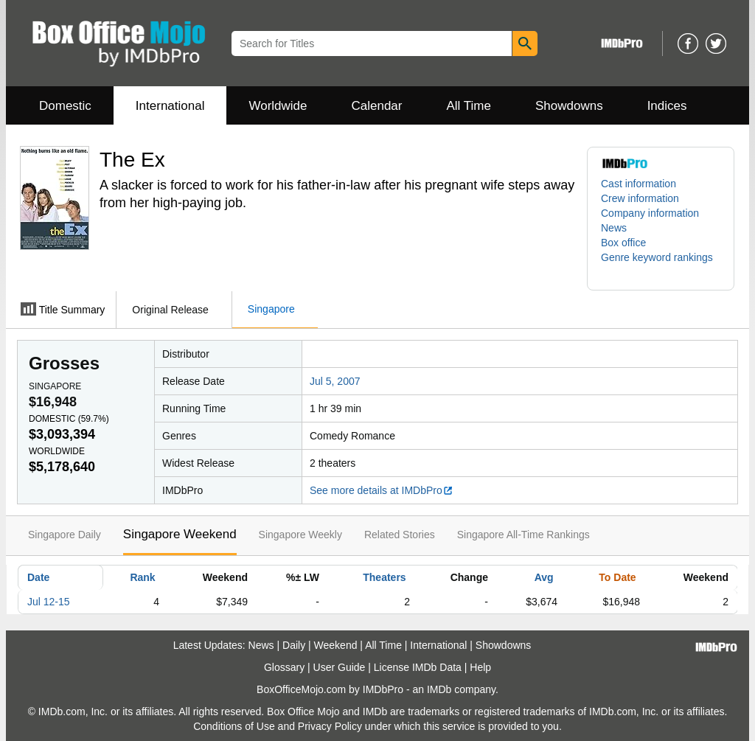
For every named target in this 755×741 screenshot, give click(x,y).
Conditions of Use (234, 726)
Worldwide (277, 106)
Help (480, 667)
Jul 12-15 (48, 602)
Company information (650, 213)
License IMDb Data (418, 667)
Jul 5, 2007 (335, 381)
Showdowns (569, 106)
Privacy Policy (330, 726)
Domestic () (69, 419)
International (170, 106)
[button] (660, 264)
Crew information (640, 198)
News (614, 228)
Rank (142, 577)
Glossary (284, 667)
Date (38, 577)
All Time (469, 106)
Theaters (384, 577)
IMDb (439, 689)
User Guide (339, 667)
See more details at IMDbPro (381, 490)
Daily (293, 645)
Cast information (638, 183)
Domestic (65, 106)
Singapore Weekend (180, 534)
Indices (667, 106)
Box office (623, 242)
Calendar (377, 106)
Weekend (336, 645)
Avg (544, 577)
